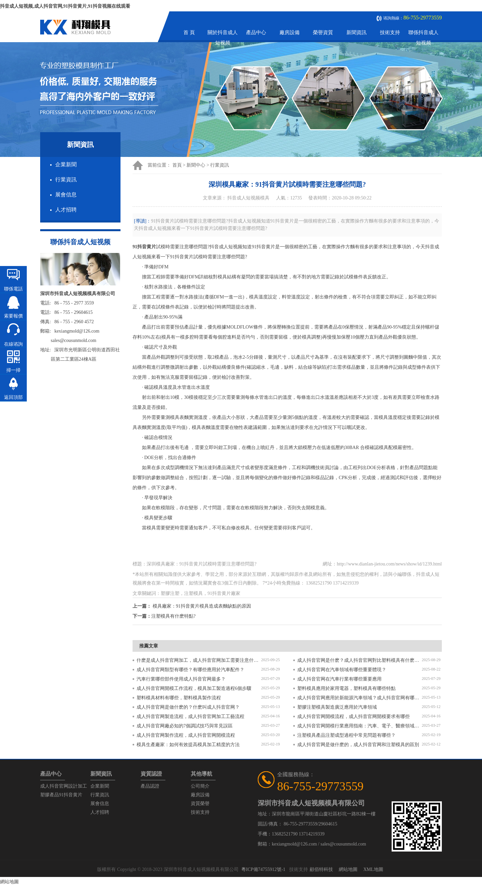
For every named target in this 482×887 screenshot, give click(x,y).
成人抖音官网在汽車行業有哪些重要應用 (339, 679)
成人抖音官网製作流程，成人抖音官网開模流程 (186, 735)
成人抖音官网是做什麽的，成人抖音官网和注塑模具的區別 (358, 744)
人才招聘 (66, 209)
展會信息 (66, 194)
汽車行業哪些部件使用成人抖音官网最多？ (181, 679)
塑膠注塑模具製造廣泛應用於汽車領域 (337, 707)
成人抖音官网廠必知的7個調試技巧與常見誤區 (185, 725)
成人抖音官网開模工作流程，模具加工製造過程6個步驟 (194, 688)
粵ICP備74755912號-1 (263, 869)
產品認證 (150, 786)
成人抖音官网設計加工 (63, 786)
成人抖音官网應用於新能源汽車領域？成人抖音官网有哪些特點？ (359, 697)
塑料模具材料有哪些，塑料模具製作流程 (179, 697)
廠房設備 (289, 32)
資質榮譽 (200, 803)
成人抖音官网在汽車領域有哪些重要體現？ (341, 669)
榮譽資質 (323, 32)
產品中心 (256, 32)
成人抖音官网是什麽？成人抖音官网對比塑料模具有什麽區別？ (359, 660)
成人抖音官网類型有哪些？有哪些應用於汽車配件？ (190, 669)
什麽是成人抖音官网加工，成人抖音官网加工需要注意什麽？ (199, 660)
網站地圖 (348, 869)
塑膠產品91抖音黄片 (61, 794)
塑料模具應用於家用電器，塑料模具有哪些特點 (346, 688)
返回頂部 (13, 397)
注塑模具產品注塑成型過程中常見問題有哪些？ (346, 735)
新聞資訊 (356, 32)
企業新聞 (66, 164)
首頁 (177, 165)
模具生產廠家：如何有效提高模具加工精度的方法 (188, 744)
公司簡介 (200, 786)
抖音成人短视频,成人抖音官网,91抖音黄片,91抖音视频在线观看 (65, 6)
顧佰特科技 (321, 869)
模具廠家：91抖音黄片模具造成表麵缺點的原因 (202, 606)
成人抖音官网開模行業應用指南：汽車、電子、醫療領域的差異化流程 (359, 725)
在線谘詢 (13, 344)
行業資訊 (66, 179)
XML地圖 (373, 869)
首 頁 (189, 32)
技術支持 (390, 32)
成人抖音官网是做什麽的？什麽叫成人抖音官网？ (188, 707)
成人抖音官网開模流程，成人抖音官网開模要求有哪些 (353, 716)
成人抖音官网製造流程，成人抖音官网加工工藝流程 (190, 716)
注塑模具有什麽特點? (173, 616)
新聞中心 (195, 165)
